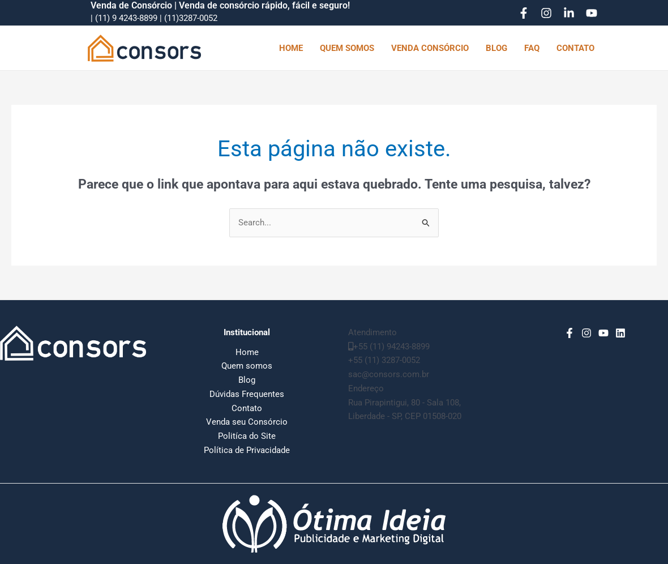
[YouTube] (591, 13)
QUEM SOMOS (347, 48)
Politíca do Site (247, 436)
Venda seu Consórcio (247, 422)
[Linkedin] (569, 13)
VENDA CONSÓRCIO (430, 48)
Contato (247, 408)
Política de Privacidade (247, 450)
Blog (246, 380)
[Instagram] (546, 13)
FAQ (531, 48)
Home (247, 352)
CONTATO (575, 48)
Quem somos (246, 366)
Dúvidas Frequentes (246, 394)
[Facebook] (523, 13)
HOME (291, 48)
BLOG (496, 48)
